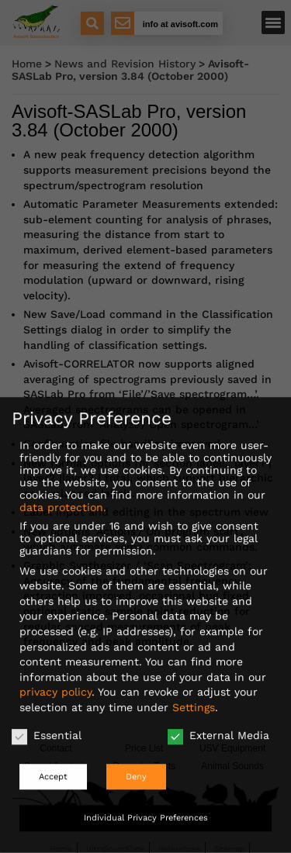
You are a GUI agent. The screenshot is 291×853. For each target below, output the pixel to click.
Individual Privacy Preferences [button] (146, 808)
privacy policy (55, 681)
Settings (193, 697)
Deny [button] (136, 766)
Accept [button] (53, 766)
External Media (218, 724)
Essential (46, 724)
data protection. (62, 497)
